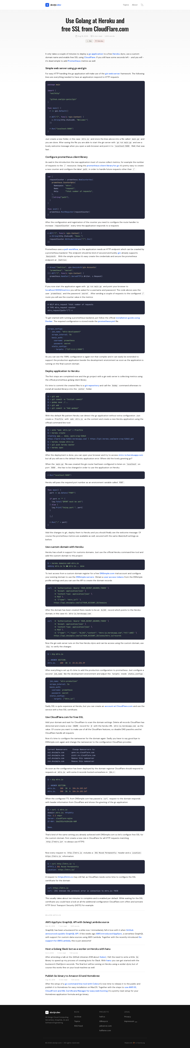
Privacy (127, 1016)
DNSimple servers (85, 577)
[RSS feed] (142, 4)
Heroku (99, 41)
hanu (108, 960)
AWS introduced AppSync (109, 933)
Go (89, 41)
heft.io (102, 1016)
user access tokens (114, 577)
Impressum (130, 1021)
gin (119, 253)
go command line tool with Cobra (82, 983)
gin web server (112, 73)
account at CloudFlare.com (119, 706)
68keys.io (103, 1021)
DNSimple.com (107, 573)
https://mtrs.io (65, 877)
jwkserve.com (105, 1026)
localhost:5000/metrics (57, 290)
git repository (92, 385)
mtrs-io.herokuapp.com (131, 455)
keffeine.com (105, 1030)
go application (96, 54)
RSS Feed (78, 1026)
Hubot (103, 957)
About (135, 5)
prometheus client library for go (103, 165)
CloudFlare (89, 57)
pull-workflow (71, 249)
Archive (77, 1016)
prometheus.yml (106, 321)
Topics (126, 5)
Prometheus (74, 61)
